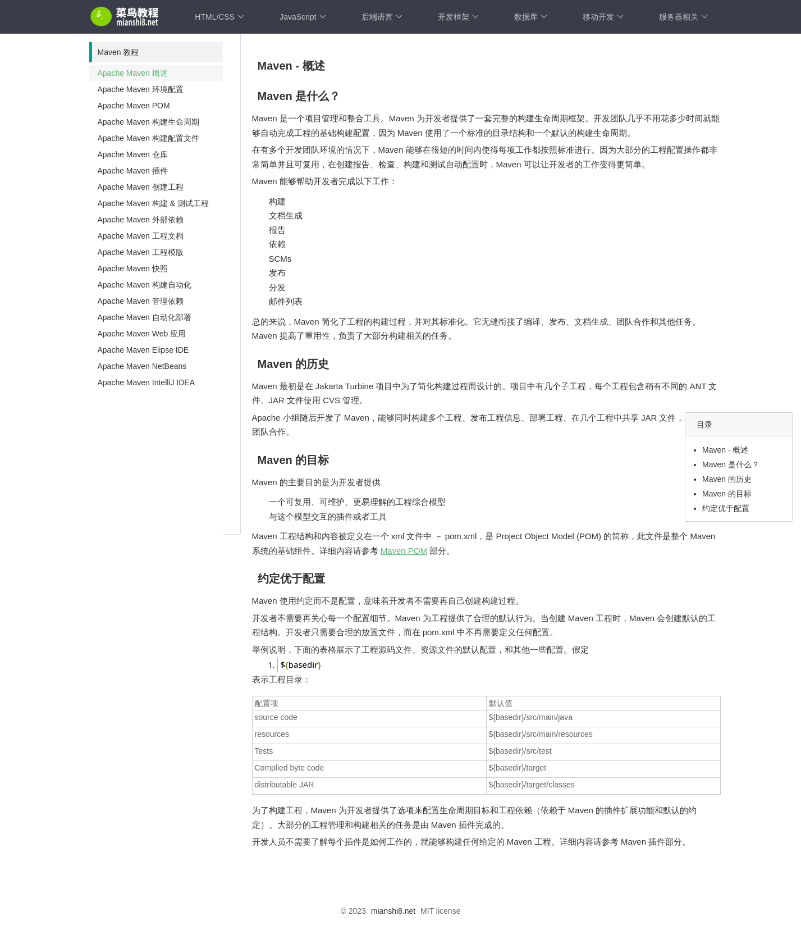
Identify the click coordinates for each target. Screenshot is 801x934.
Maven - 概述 (725, 449)
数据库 (530, 17)
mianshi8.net (393, 908)
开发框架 (458, 17)
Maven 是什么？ (730, 464)
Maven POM (404, 550)
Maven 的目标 (727, 493)
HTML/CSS (219, 17)
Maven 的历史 (727, 479)
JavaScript (303, 17)
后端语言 (381, 17)
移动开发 (603, 17)
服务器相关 (683, 17)
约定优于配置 (725, 508)
